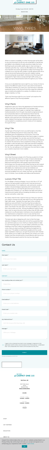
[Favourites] (45, 3)
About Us (6, 437)
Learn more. (30, 443)
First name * (5, 255)
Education (6, 431)
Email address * (6, 299)
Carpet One (8, 17)
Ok (24, 446)
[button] (43, 3)
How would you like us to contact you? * (12, 280)
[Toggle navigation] (2, 3)
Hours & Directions (24, 388)
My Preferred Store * (7, 319)
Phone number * (6, 289)
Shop (5, 418)
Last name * (5, 265)
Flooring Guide (18, 17)
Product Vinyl (28, 17)
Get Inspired (7, 424)
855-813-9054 (24, 11)
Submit (24, 352)
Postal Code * (5, 309)
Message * (4, 328)
